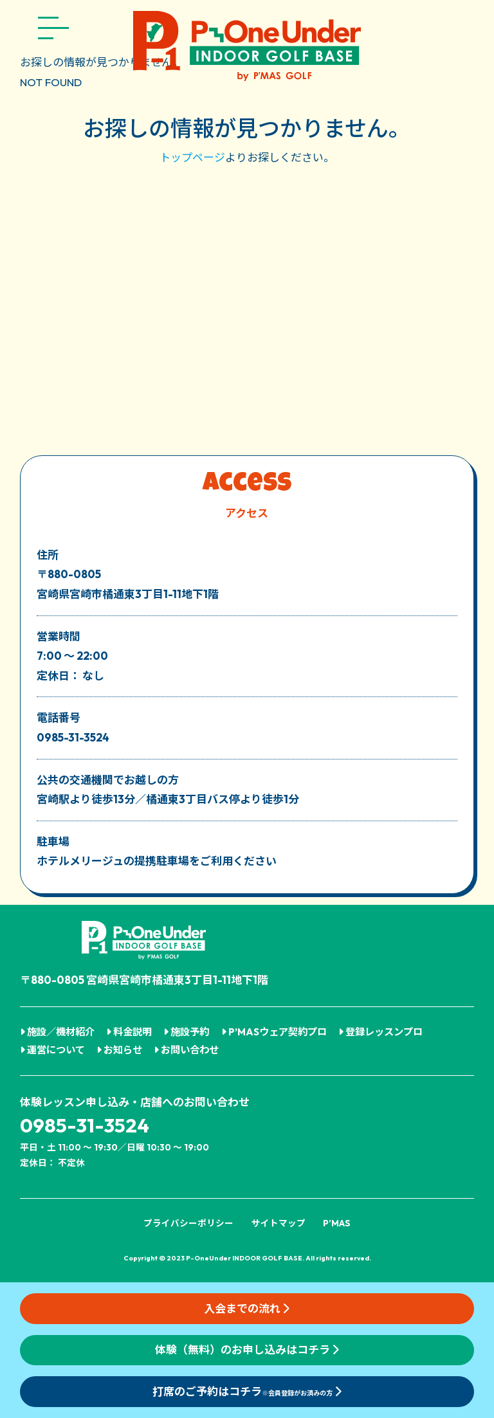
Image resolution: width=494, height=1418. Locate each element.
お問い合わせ (186, 1050)
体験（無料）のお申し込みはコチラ (247, 1349)
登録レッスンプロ (380, 1032)
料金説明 (129, 1032)
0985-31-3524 (84, 1125)
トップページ (192, 157)
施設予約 (186, 1032)
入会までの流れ (246, 1308)
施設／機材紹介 (57, 1032)
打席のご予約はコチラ (247, 1391)
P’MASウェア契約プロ (274, 1032)
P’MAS (337, 1223)
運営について (52, 1050)
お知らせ (119, 1050)
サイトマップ (279, 1223)
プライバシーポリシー (188, 1223)
